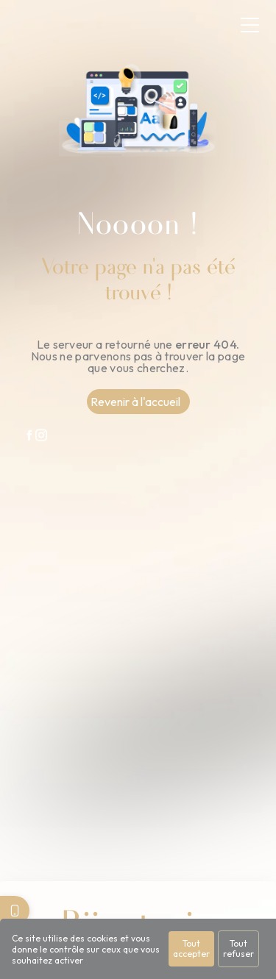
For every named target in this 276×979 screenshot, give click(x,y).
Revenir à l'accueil (135, 401)
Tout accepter (191, 948)
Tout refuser (238, 948)
